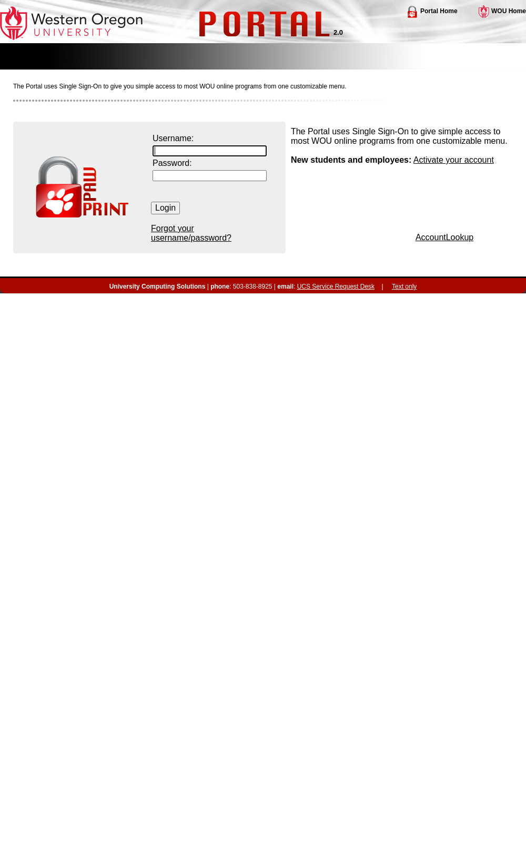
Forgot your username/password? (191, 233)
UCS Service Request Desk (336, 286)
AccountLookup (444, 237)
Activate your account (453, 159)
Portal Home (432, 11)
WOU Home (502, 11)
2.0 (338, 32)
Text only (404, 286)
